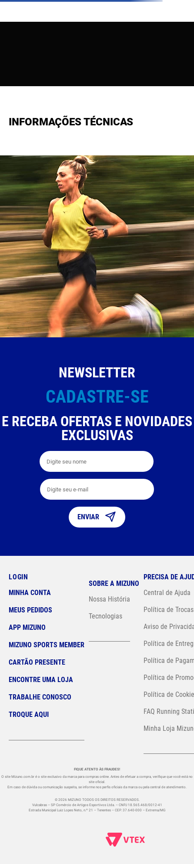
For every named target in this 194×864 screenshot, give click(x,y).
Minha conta (30, 592)
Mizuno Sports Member (46, 645)
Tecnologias (105, 616)
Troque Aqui (29, 714)
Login (18, 577)
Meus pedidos (30, 610)
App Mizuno (27, 627)
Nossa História (109, 599)
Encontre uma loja (41, 680)
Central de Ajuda (167, 592)
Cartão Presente (37, 662)
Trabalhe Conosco (40, 697)
